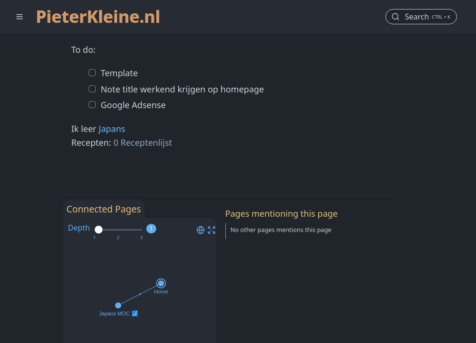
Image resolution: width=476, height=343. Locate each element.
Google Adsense (132, 105)
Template (118, 73)
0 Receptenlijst (142, 142)
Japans (112, 128)
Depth (79, 227)
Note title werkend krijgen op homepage (181, 89)
